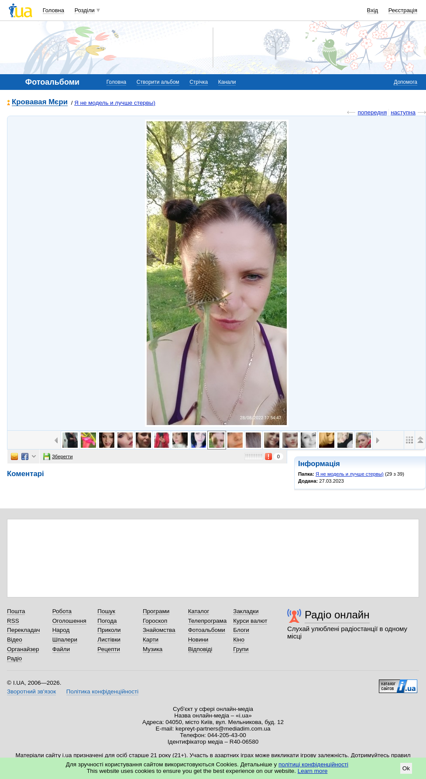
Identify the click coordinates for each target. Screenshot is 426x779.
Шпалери (64, 639)
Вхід (372, 10)
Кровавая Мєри (40, 102)
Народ (61, 630)
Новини (198, 639)
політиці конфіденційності (313, 764)
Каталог (199, 611)
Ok (406, 768)
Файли (61, 649)
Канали (227, 82)
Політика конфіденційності (102, 691)
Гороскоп (155, 621)
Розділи (85, 10)
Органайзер (23, 649)
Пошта (16, 611)
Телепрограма (207, 621)
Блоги (241, 630)
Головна (53, 10)
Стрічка (198, 82)
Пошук (106, 611)
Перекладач (23, 630)
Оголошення (69, 621)
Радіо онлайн (337, 615)
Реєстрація (402, 10)
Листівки (108, 639)
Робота (62, 611)
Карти (150, 639)
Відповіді (200, 649)
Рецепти (108, 649)
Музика (152, 649)
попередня (372, 112)
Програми (156, 611)
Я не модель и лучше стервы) (114, 103)
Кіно (238, 639)
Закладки (245, 611)
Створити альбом (158, 82)
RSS (13, 621)
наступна (403, 112)
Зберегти (58, 456)
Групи (240, 649)
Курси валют (250, 621)
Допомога (405, 82)
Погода (107, 621)
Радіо (14, 658)
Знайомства (159, 630)
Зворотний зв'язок (31, 691)
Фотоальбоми (206, 630)
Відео (14, 639)
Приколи (108, 630)
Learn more (313, 771)
